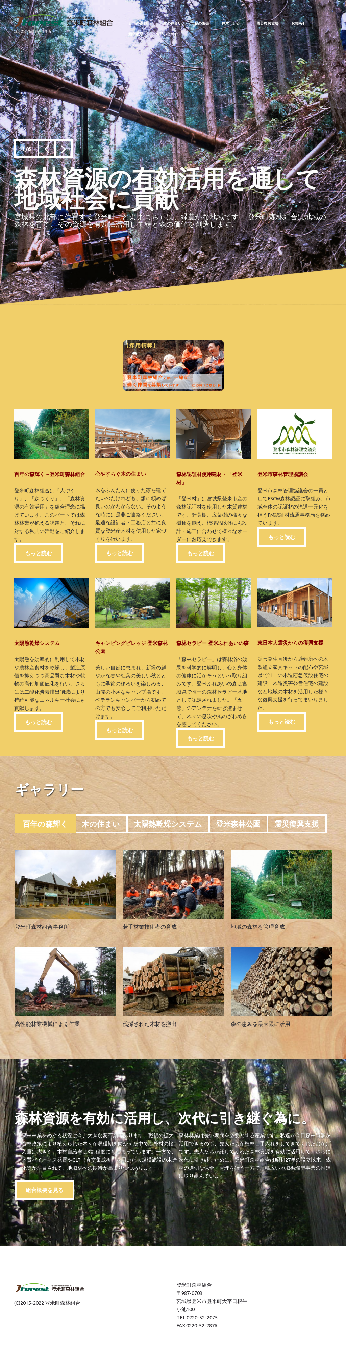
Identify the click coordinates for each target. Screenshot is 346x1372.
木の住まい (101, 823)
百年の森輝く (45, 823)
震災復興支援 (296, 823)
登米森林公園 (238, 823)
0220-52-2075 (202, 1317)
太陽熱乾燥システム (168, 823)
